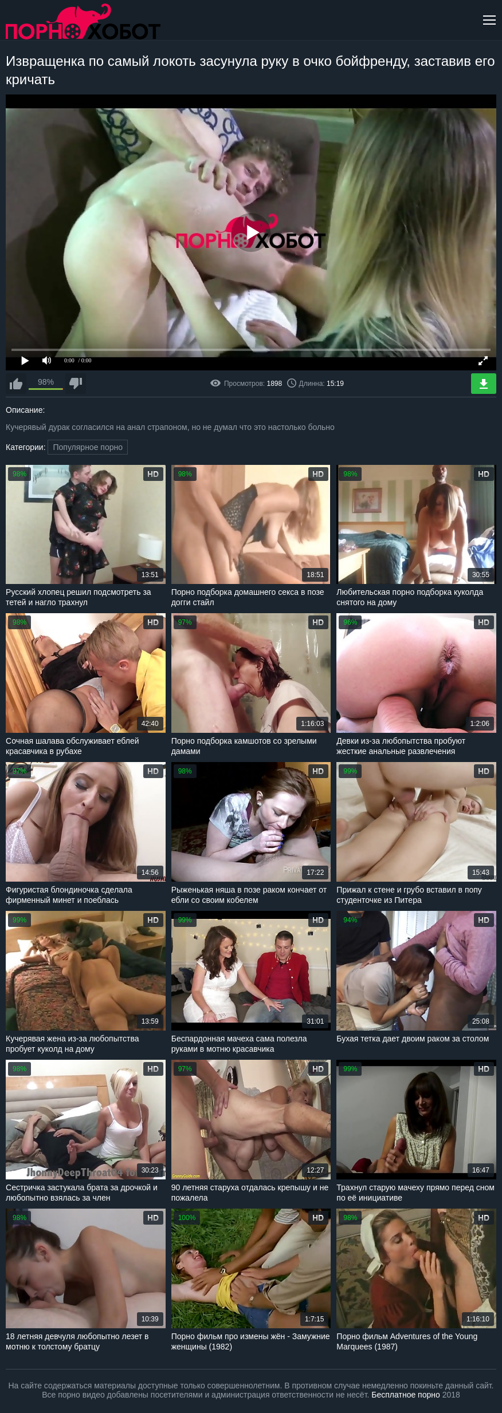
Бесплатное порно (405, 1394)
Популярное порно (88, 447)
